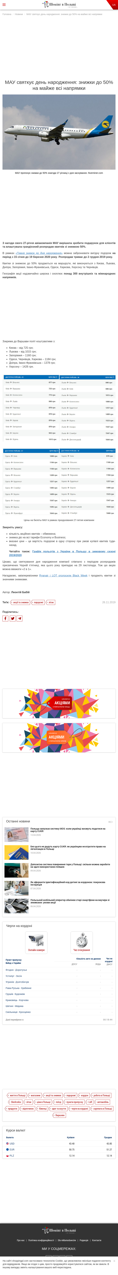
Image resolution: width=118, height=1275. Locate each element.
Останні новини (18, 821)
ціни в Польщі (43, 1102)
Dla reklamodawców (67, 1240)
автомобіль (103, 1102)
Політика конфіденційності (41, 1240)
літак (51, 602)
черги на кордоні (79, 1108)
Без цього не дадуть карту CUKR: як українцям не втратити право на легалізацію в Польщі (68, 847)
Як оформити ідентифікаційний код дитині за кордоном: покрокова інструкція (67, 883)
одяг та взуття (59, 1108)
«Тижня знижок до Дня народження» (39, 253)
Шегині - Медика (14, 1006)
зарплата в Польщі (102, 1108)
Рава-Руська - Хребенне (18, 988)
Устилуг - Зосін (14, 976)
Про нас (21, 1240)
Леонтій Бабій (20, 592)
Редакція (84, 1240)
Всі (110, 821)
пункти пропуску (74, 1102)
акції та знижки (21, 602)
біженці (43, 1108)
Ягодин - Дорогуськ (16, 969)
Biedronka (16, 1102)
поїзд (58, 1102)
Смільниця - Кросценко (18, 1012)
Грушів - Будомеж (15, 994)
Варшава (60, 1115)
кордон (84, 1095)
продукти (12, 1108)
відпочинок (28, 1108)
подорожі (38, 602)
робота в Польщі (102, 1095)
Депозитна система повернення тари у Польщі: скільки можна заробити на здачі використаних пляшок (70, 865)
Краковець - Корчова (17, 1000)
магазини (35, 1095)
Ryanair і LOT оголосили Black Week (63, 575)
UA (114, 4)
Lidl (90, 1102)
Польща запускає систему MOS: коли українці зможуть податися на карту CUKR (67, 830)
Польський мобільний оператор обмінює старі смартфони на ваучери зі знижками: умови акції (70, 901)
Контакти (96, 1240)
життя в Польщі (17, 1095)
